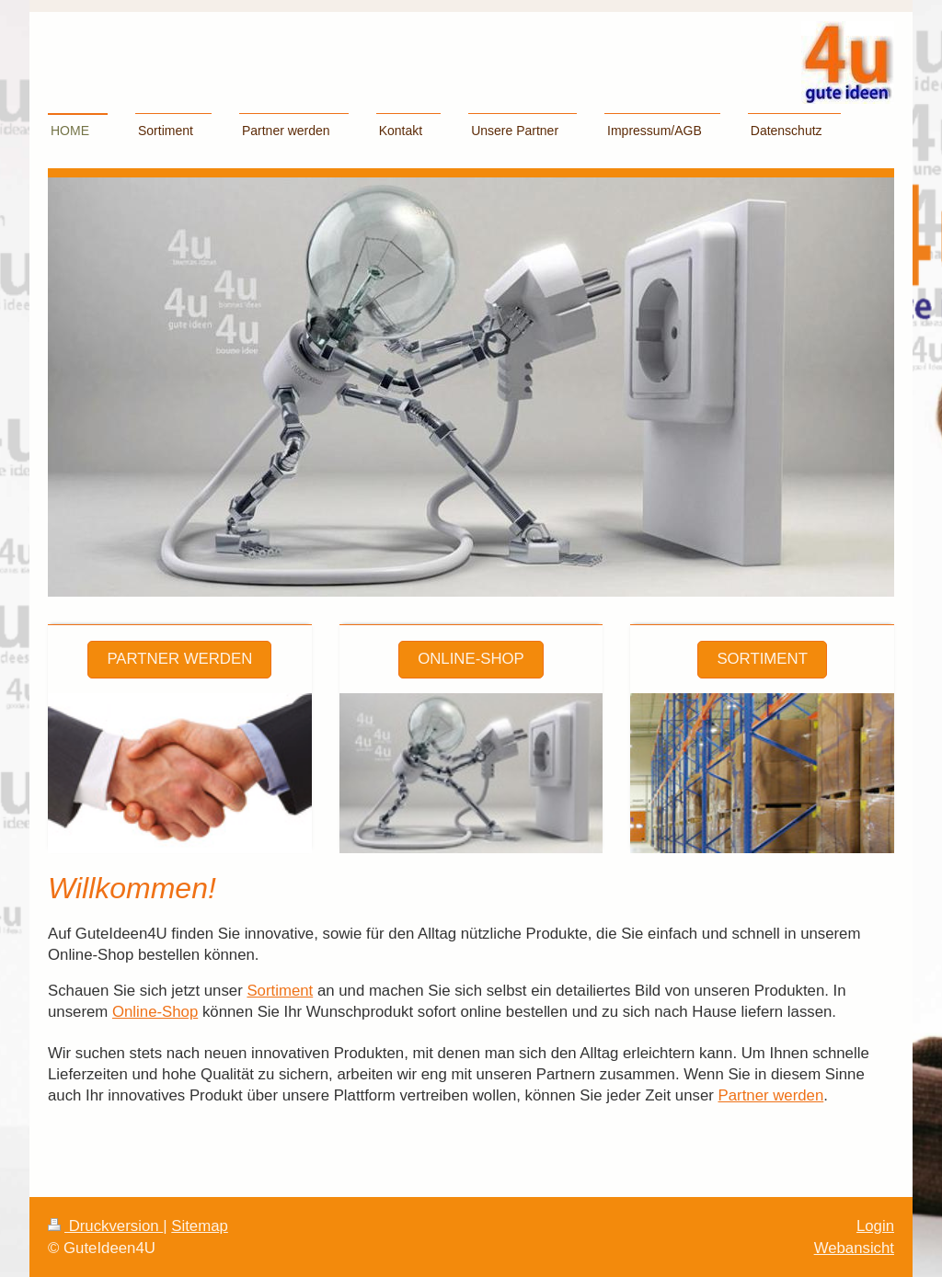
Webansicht (854, 1248)
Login (875, 1226)
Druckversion (105, 1226)
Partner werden (179, 658)
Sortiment (762, 658)
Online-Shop (471, 658)
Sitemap (199, 1226)
